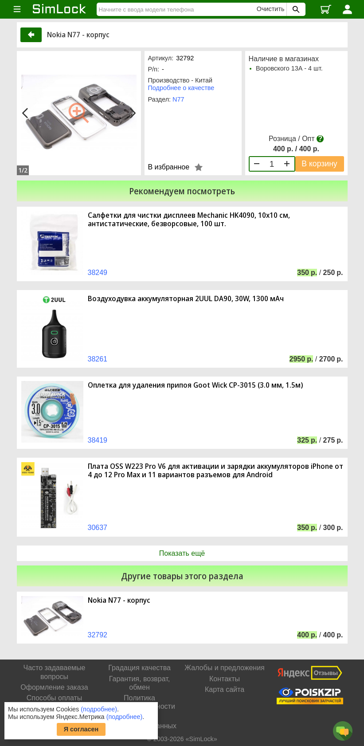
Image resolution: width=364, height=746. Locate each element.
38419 (98, 440)
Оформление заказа (54, 687)
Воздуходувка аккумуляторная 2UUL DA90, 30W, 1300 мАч (186, 298)
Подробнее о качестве (181, 87)
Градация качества (139, 667)
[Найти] (178, 9)
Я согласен (81, 729)
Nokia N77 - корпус (119, 600)
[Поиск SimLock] (294, 9)
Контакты (224, 679)
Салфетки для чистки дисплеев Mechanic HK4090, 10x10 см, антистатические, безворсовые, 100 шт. (189, 219)
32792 (98, 635)
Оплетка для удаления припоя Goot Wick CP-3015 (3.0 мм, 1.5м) (195, 385)
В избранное (169, 167)
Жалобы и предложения (224, 667)
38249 (98, 272)
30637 (98, 527)
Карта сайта (224, 689)
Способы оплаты (54, 698)
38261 (98, 359)
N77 (178, 99)
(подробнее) (99, 709)
